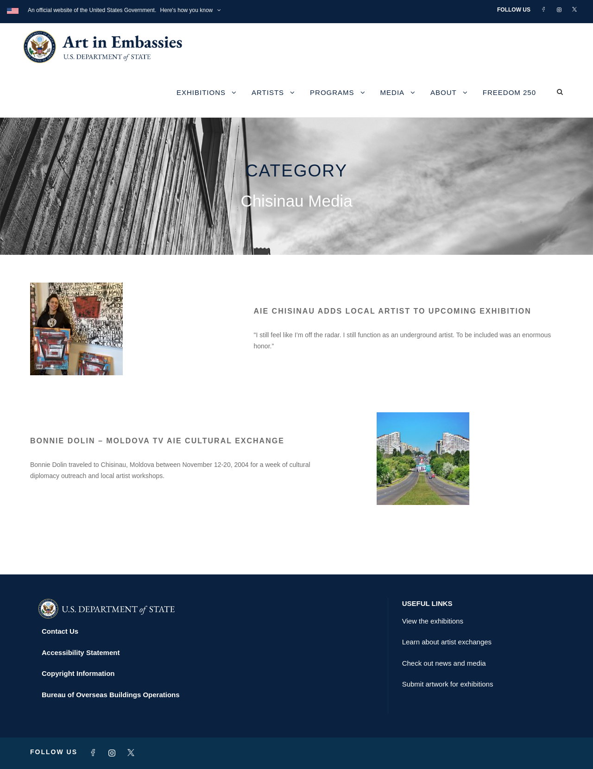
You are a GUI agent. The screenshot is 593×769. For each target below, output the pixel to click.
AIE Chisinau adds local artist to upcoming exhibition (392, 311)
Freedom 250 (509, 92)
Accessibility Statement (81, 652)
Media (392, 92)
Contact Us (60, 631)
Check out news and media (444, 663)
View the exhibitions (432, 621)
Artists (268, 92)
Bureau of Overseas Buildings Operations (111, 695)
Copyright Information (78, 673)
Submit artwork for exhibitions (447, 684)
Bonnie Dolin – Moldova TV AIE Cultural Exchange (157, 441)
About (443, 92)
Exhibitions (201, 92)
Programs (332, 92)
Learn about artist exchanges (447, 642)
